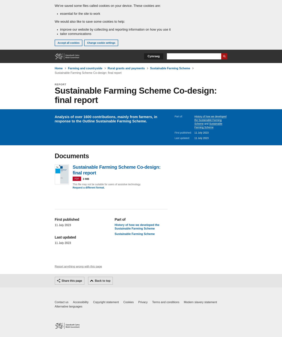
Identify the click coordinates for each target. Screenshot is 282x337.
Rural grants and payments (126, 68)
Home (59, 68)
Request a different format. (89, 187)
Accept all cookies (68, 42)
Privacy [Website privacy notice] (143, 302)
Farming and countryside (85, 68)
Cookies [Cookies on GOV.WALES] (128, 302)
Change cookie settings (101, 42)
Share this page (72, 280)
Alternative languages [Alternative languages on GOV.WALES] (68, 306)
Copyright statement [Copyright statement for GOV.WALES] (106, 302)
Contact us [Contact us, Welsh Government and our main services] (61, 302)
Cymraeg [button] (154, 56)
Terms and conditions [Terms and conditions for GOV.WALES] (165, 302)
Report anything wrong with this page (78, 266)
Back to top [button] (102, 280)
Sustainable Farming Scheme (170, 68)
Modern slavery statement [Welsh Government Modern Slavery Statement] (200, 302)
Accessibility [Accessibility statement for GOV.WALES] (80, 302)
